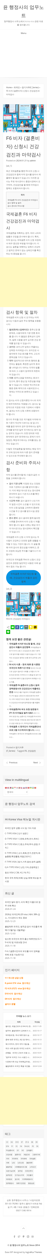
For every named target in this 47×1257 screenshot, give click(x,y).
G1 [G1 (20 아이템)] (18, 1150)
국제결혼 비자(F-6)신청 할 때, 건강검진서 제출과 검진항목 (23, 577)
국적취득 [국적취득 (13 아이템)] (15, 1159)
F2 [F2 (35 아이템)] (16, 1146)
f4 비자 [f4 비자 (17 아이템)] (27, 1146)
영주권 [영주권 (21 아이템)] (20, 1171)
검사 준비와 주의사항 (16, 206)
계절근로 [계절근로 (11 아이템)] (27, 1154)
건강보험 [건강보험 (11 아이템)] (9, 1154)
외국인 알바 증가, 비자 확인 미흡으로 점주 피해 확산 (22, 904)
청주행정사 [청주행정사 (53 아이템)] (10, 1183)
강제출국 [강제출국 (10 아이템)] (29, 1150)
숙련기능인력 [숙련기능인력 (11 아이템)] (10, 1171)
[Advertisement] (23, 57)
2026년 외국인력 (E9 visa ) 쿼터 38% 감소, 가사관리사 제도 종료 (22, 916)
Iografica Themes (33, 1252)
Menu (23, 33)
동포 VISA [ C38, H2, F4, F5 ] (17, 872)
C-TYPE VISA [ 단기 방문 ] (16, 833)
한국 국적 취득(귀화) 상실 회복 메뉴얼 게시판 (23, 879)
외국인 (17, 87)
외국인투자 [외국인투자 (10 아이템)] (29, 1171)
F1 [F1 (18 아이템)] (12, 1146)
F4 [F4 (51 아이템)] (21, 1146)
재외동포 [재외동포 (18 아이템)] (9, 1179)
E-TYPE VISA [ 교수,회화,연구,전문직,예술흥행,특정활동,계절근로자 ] (22, 855)
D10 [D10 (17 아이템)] (17, 1142)
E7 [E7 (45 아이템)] (22, 1142)
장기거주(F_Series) (30, 87)
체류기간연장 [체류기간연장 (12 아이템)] (20, 1183)
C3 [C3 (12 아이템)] (7, 1142)
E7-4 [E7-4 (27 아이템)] (27, 1142)
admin (33, 160)
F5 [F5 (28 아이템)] (33, 1146)
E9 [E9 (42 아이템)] (36, 1142)
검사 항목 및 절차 (14, 203)
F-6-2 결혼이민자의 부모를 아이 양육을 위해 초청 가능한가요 (22, 953)
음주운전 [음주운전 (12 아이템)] (9, 1175)
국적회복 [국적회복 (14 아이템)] (24, 1159)
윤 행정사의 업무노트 (23, 11)
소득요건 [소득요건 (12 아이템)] (33, 1167)
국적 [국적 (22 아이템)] (7, 1159)
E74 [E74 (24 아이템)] (7, 1146)
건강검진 (32, 750)
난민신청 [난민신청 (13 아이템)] (21, 1163)
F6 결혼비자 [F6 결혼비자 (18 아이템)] (10, 1150)
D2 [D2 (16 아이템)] (12, 1142)
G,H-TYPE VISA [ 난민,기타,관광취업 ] (22, 867)
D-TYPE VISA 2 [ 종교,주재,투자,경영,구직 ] (22, 846)
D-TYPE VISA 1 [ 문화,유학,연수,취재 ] (22, 838)
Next (35, 762)
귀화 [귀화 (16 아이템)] (7, 1163)
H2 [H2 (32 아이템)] (23, 1150)
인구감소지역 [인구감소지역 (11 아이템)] (19, 1175)
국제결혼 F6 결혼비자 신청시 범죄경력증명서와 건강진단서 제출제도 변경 (24, 688)
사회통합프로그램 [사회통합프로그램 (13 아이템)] (21, 1167)
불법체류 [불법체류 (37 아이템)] (29, 1163)
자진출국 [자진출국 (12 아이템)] (30, 1175)
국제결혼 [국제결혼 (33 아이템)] (32, 1159)
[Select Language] (16, 792)
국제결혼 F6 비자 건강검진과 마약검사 (23, 200)
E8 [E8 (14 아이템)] (32, 1142)
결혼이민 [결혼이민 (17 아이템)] (18, 1154)
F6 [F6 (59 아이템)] (37, 1146)
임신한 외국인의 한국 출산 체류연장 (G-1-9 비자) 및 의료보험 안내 (23, 940)
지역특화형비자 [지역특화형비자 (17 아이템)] (27, 1179)
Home (9, 87)
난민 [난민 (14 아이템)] (13, 1163)
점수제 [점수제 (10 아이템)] (17, 1179)
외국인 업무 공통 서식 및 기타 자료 (20, 828)
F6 (26, 750)
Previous (13, 762)
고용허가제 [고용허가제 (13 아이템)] (36, 1154)
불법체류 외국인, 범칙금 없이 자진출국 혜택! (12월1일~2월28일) (23, 928)
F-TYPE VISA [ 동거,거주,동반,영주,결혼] (23, 861)
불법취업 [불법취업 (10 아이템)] (9, 1167)
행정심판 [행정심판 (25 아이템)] (31, 1183)
